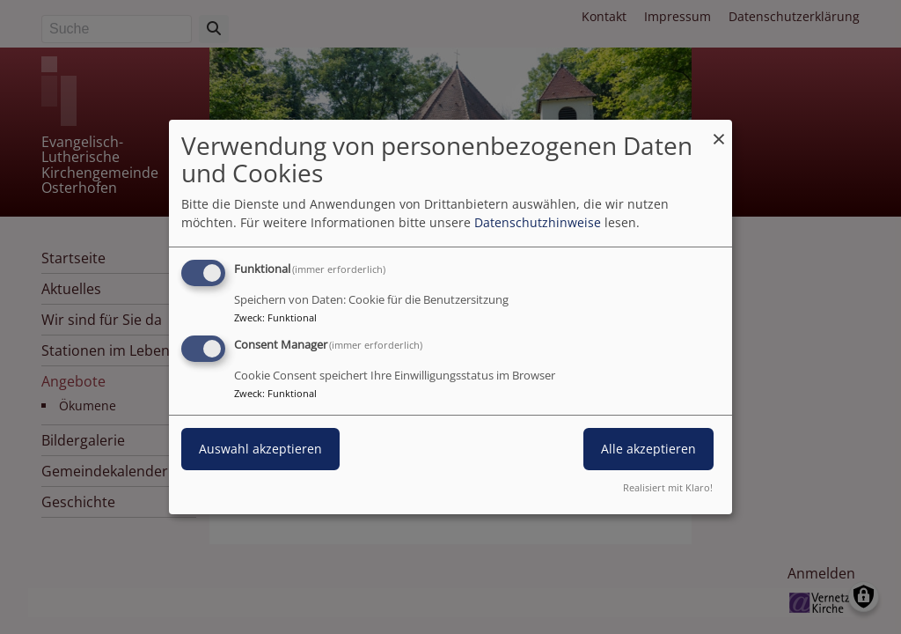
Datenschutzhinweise (537, 222)
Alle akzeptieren (648, 448)
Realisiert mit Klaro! (668, 487)
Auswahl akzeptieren (260, 448)
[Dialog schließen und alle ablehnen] (719, 131)
